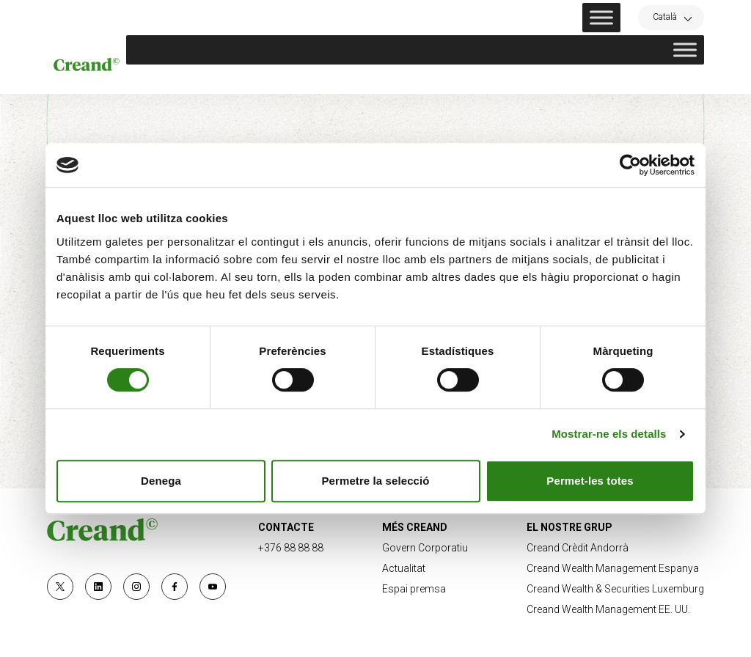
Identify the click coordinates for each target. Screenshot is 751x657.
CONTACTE (286, 527)
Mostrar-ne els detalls (609, 433)
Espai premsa (414, 589)
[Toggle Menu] (601, 17)
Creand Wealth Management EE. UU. (608, 609)
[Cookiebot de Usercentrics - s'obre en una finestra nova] (630, 165)
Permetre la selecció (375, 480)
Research (588, 79)
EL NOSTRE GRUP (569, 527)
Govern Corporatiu (425, 548)
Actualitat (670, 79)
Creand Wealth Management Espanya (613, 568)
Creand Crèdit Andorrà (578, 548)
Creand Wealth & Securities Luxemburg (615, 589)
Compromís (506, 79)
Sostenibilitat (332, 79)
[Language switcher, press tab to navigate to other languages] (671, 16)
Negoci (248, 79)
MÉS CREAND (414, 527)
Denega (161, 480)
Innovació (422, 79)
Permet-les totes (589, 480)
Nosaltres (176, 79)
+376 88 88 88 (290, 548)
